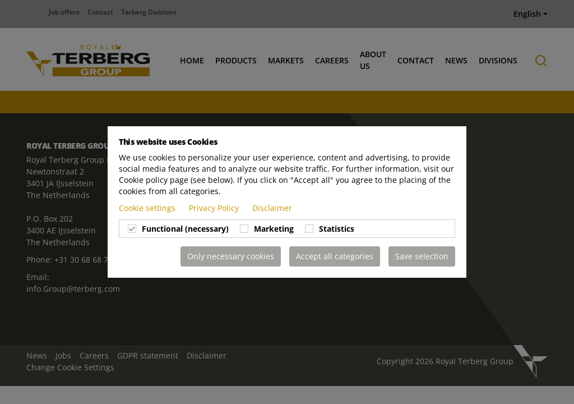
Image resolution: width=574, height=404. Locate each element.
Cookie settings (148, 208)
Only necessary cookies (230, 256)
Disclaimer (272, 208)
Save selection (421, 256)
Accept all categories (334, 256)
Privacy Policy (215, 208)
